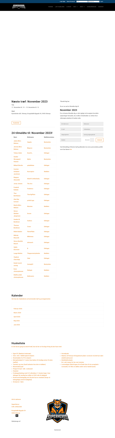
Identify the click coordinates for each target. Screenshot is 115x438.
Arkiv (81, 6)
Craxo (29, 226)
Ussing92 (30, 264)
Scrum (29, 213)
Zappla (29, 142)
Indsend (99, 140)
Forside (50, 6)
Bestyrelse (47, 142)
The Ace (29, 183)
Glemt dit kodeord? (71, 1)
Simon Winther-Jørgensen (17, 213)
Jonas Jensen (18, 183)
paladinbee (30, 165)
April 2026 (17, 317)
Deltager (46, 153)
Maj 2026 (17, 321)
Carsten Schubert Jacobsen (17, 171)
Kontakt (101, 6)
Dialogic (29, 270)
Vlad (28, 258)
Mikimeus (30, 236)
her (71, 149)
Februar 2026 (18, 308)
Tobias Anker (18, 153)
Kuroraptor (30, 171)
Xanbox (29, 221)
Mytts (29, 159)
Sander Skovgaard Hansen (17, 159)
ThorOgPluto (31, 194)
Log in (101, 1)
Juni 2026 (17, 325)
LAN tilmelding (59, 6)
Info (74, 6)
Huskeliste (16, 123)
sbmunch (30, 242)
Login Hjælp (62, 1)
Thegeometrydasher (33, 253)
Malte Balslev (18, 231)
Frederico (30, 188)
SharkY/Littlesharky (33, 178)
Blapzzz (29, 148)
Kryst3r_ (30, 153)
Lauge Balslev (18, 253)
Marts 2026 (17, 313)
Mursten (29, 206)
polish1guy (30, 200)
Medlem (46, 171)
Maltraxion (30, 276)
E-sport (69, 6)
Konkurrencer (91, 6)
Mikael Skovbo (18, 165)
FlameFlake (30, 231)
